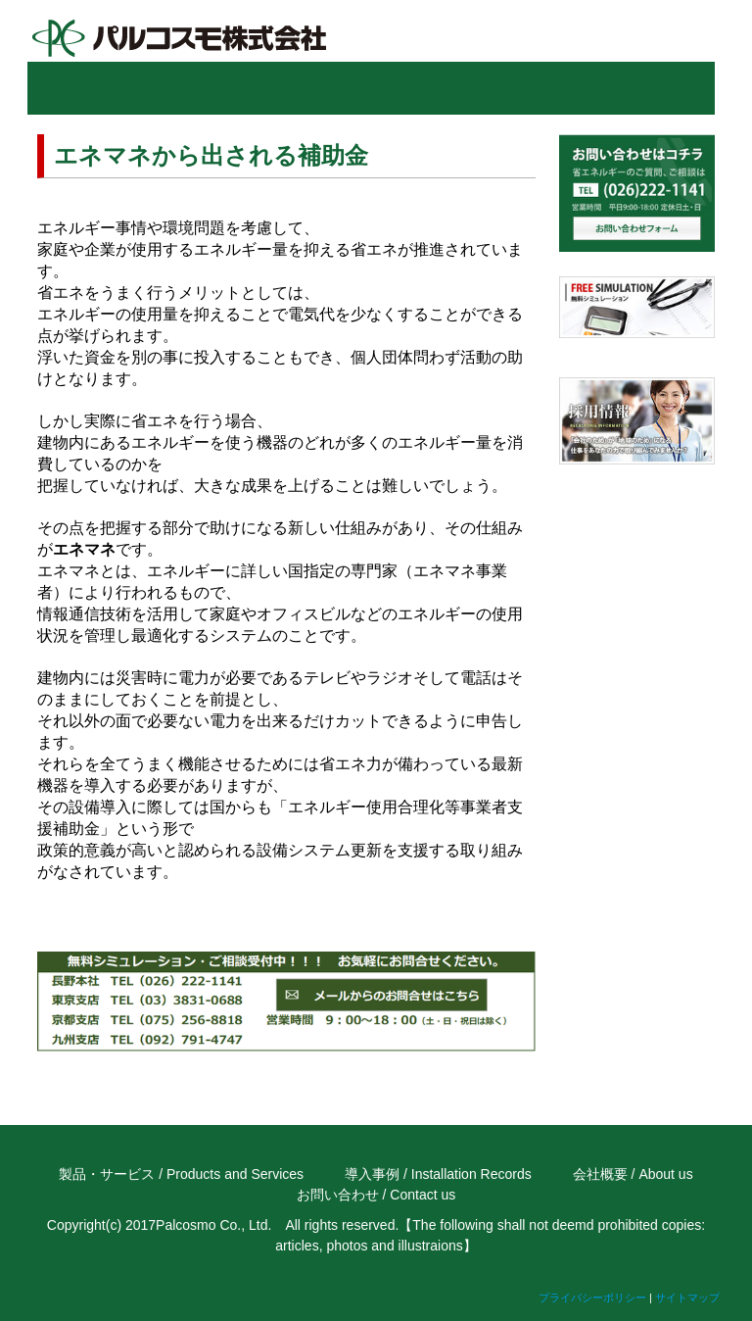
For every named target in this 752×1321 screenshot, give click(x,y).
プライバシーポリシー (592, 1297)
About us (665, 1174)
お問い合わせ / (342, 1194)
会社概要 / (604, 1174)
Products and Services (235, 1174)
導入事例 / (376, 1174)
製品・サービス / (111, 1174)
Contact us (422, 1194)
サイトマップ (687, 1297)
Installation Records (471, 1174)
